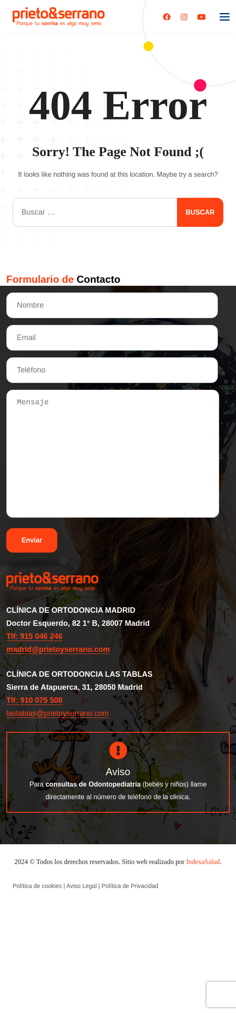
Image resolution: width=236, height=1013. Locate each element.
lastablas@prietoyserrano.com (57, 713)
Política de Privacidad (130, 886)
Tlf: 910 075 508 (34, 700)
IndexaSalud (203, 861)
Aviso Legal (81, 886)
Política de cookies (37, 886)
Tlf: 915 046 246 (34, 636)
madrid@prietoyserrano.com (58, 649)
